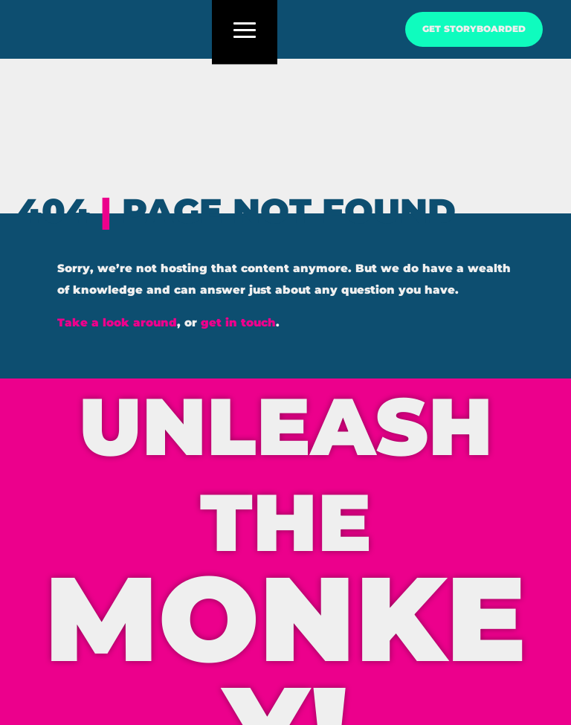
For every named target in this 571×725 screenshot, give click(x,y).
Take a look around (117, 322)
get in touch (238, 322)
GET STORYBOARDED (474, 29)
